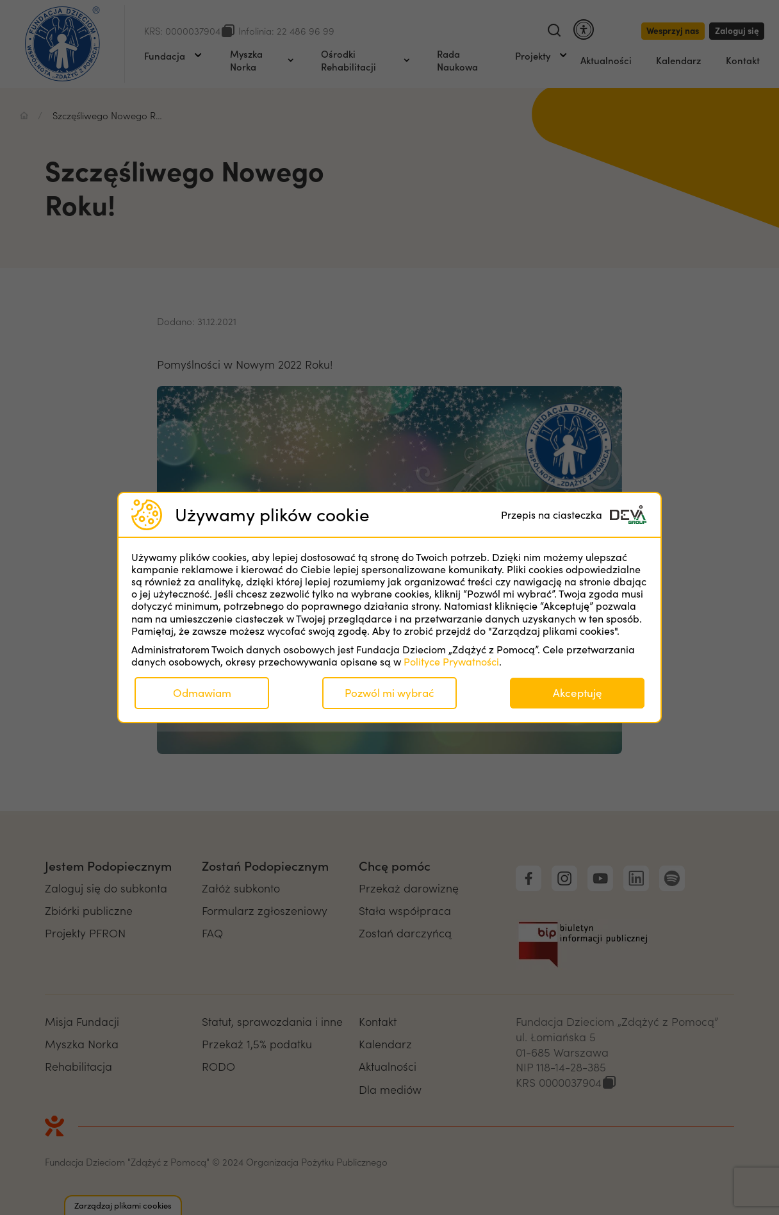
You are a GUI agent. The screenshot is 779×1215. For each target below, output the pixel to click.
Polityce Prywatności (451, 661)
